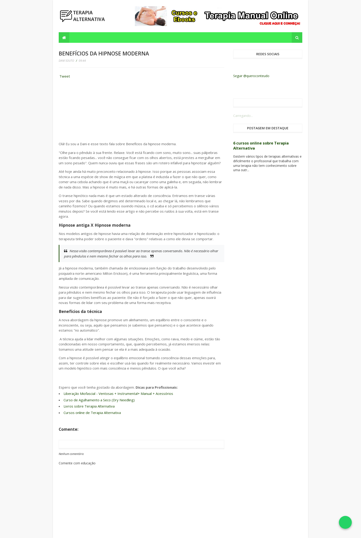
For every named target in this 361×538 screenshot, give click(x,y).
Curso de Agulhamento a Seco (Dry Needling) (99, 400)
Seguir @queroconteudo (251, 76)
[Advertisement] (93, 111)
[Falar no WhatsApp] (345, 522)
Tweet (64, 76)
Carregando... (243, 115)
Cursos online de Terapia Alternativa (92, 412)
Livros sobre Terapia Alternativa (89, 406)
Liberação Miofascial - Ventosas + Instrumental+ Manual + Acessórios (118, 393)
